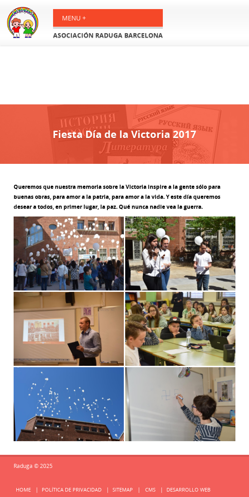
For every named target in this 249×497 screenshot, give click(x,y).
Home (23, 489)
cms (150, 489)
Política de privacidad (72, 489)
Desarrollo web (188, 489)
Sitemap (122, 489)
